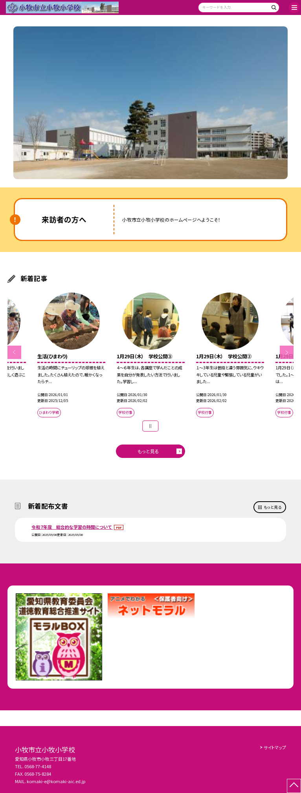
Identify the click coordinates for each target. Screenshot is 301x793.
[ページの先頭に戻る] (294, 786)
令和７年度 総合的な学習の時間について (72, 527)
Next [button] (286, 352)
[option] (150, 102)
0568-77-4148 (37, 766)
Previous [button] (14, 352)
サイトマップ (275, 747)
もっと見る (148, 451)
